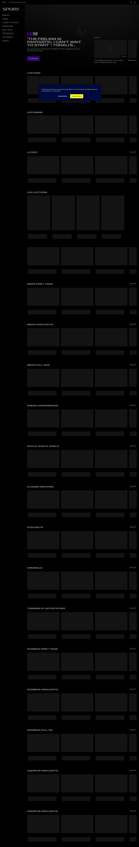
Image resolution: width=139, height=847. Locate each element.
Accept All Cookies (77, 96)
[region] (70, 93)
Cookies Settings (62, 96)
